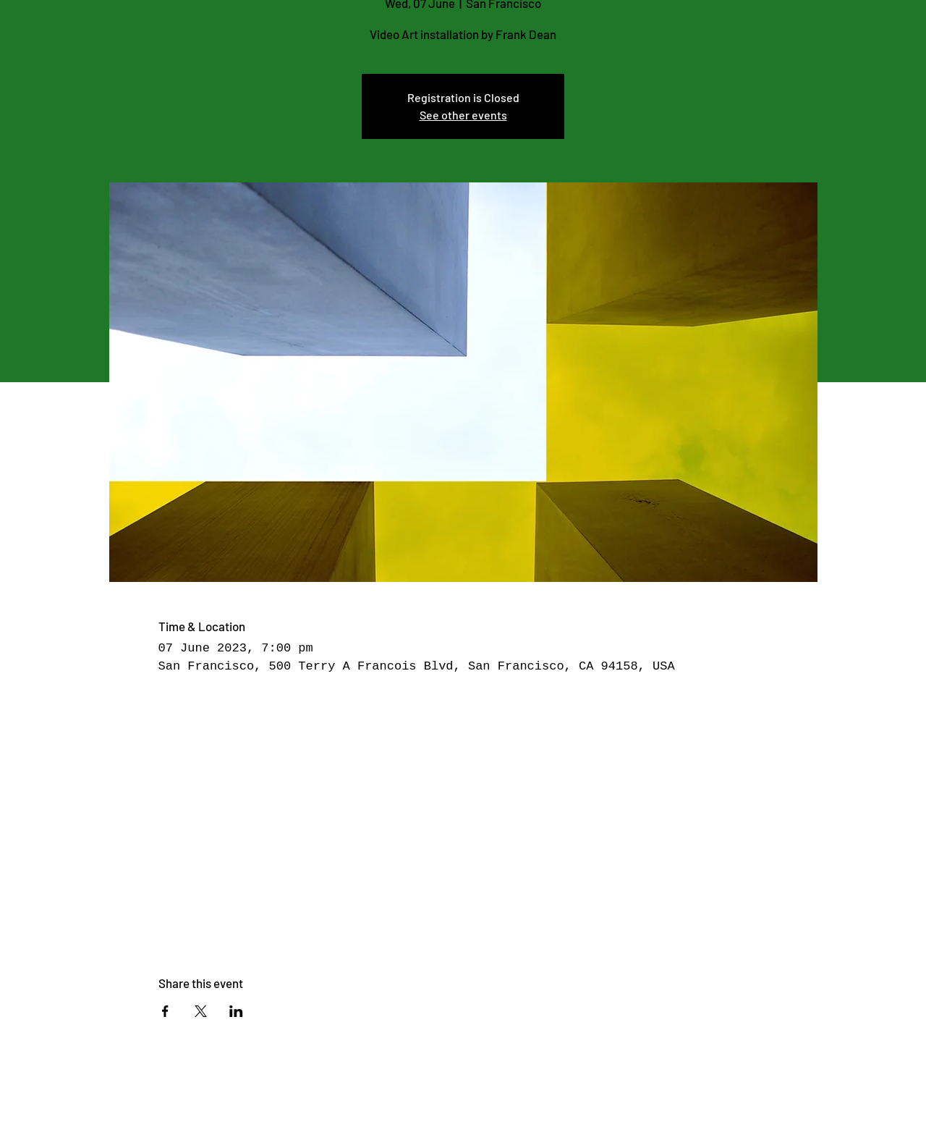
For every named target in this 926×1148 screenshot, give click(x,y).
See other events (463, 115)
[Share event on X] (201, 1011)
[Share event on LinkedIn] (236, 1011)
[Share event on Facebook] (165, 1011)
